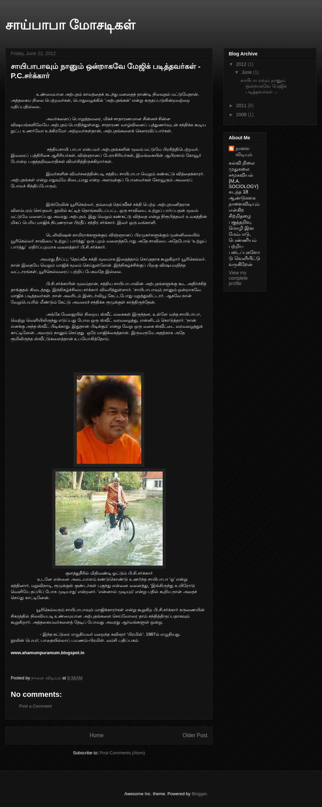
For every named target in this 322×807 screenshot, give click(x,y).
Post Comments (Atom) (122, 752)
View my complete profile (238, 278)
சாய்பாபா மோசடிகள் (70, 24)
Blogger (199, 793)
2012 (242, 64)
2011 (242, 105)
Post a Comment (35, 706)
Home (97, 735)
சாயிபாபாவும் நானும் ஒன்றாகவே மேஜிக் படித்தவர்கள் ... (263, 86)
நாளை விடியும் (243, 151)
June (247, 72)
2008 (242, 114)
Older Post (194, 735)
